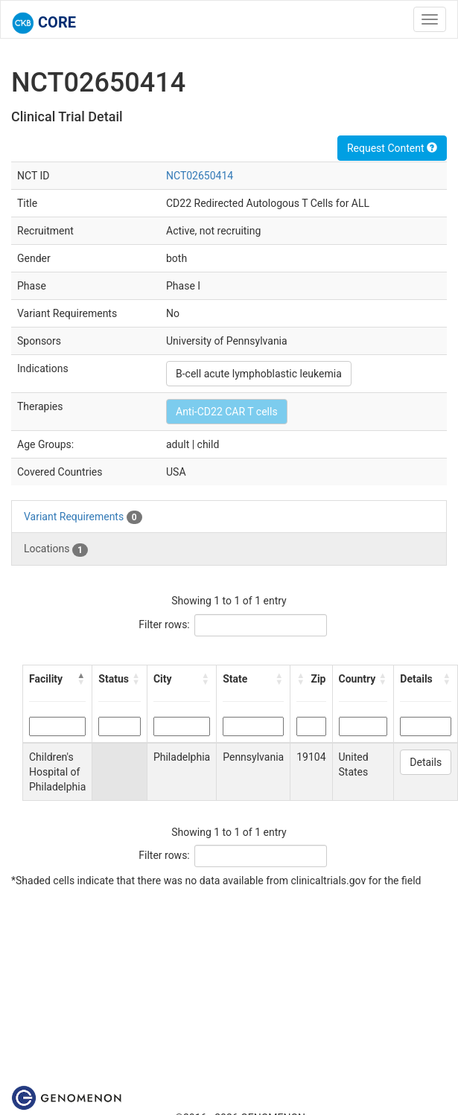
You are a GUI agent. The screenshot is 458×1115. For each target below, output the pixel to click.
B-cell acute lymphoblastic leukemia (259, 374)
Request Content (392, 148)
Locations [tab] (56, 549)
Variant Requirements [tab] (83, 517)
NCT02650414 (199, 176)
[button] (81, 678)
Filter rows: (164, 624)
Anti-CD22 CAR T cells (227, 412)
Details (426, 762)
